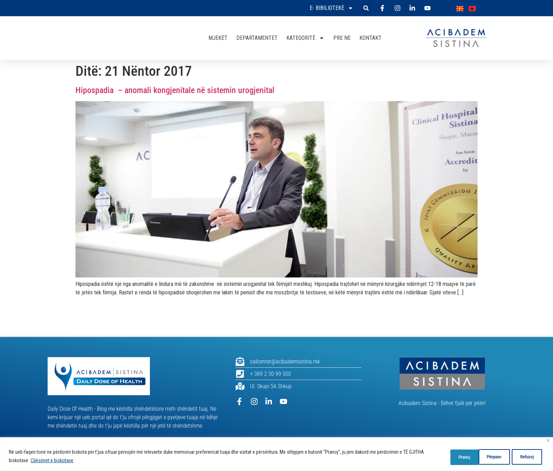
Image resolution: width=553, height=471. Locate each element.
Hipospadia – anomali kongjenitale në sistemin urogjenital (174, 90)
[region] (276, 454)
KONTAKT (370, 38)
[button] (365, 8)
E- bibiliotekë (331, 8)
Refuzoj (490, 456)
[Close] (548, 440)
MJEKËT (217, 38)
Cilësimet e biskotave (52, 461)
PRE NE (342, 38)
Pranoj (527, 456)
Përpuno (451, 456)
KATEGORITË (305, 38)
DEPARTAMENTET (257, 38)
